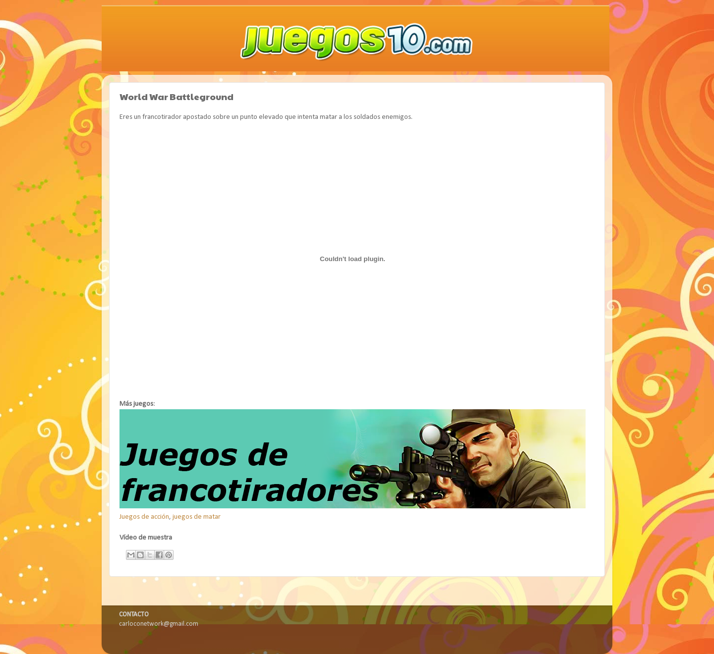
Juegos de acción (144, 517)
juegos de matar (197, 517)
